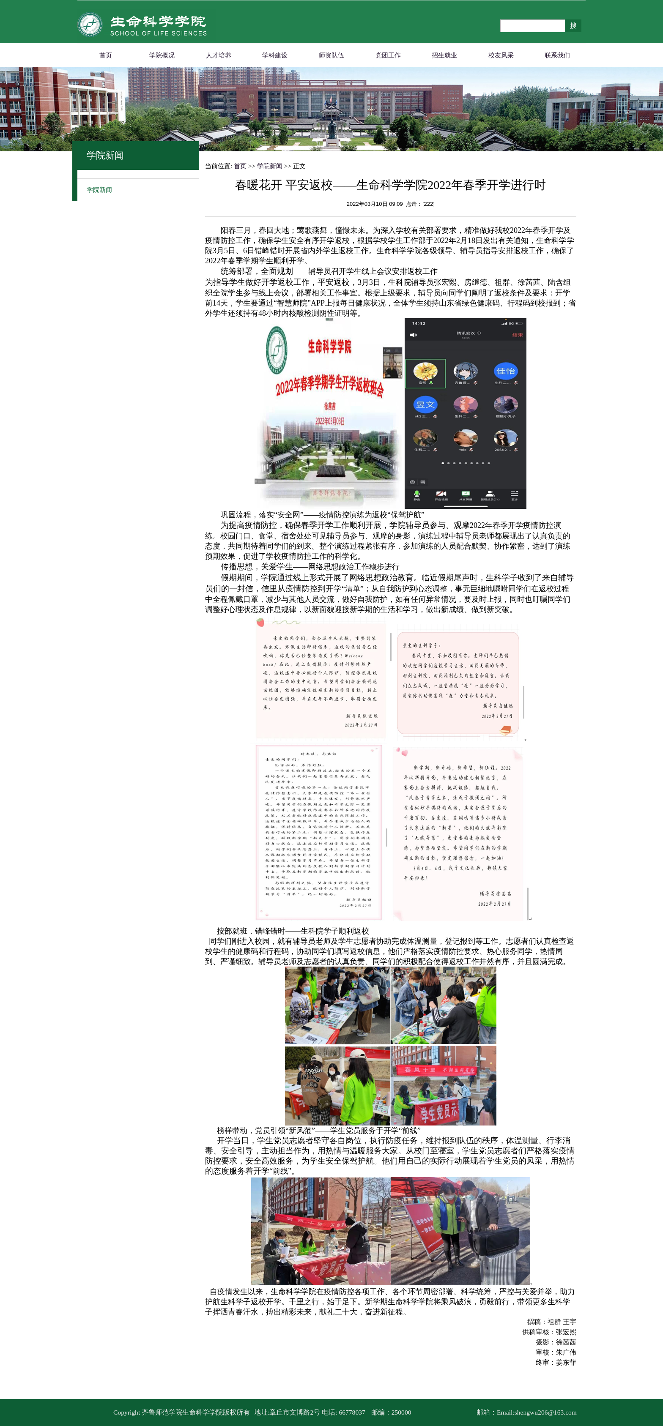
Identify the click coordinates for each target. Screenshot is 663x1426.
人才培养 (218, 55)
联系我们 (557, 55)
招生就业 (444, 55)
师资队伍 (331, 55)
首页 (105, 55)
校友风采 (501, 55)
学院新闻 (99, 189)
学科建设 (275, 55)
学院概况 (162, 55)
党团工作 (388, 55)
